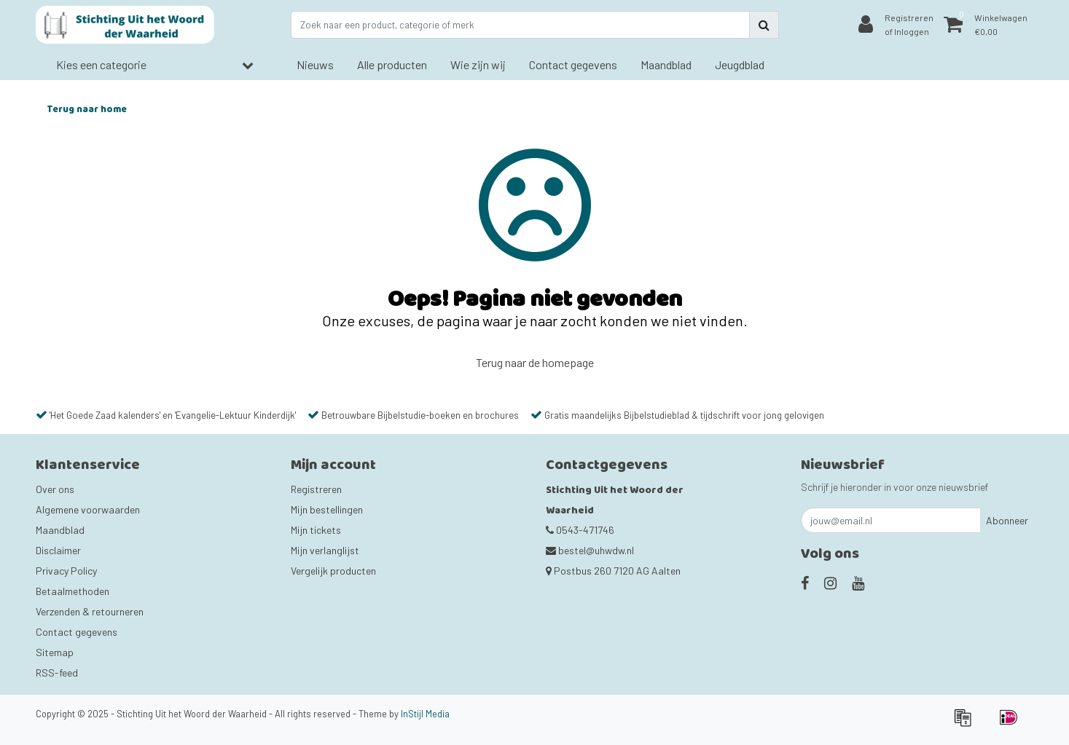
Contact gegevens (76, 632)
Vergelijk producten (333, 570)
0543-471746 (580, 530)
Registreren (316, 489)
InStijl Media (425, 714)
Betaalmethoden (72, 591)
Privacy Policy (66, 570)
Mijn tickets (316, 530)
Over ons (55, 489)
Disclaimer (58, 550)
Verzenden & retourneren (90, 611)
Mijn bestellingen (327, 509)
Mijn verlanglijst (325, 550)
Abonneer (1007, 520)
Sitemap (55, 652)
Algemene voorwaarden (88, 509)
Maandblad (60, 530)
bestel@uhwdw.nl (590, 550)
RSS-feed (57, 672)
